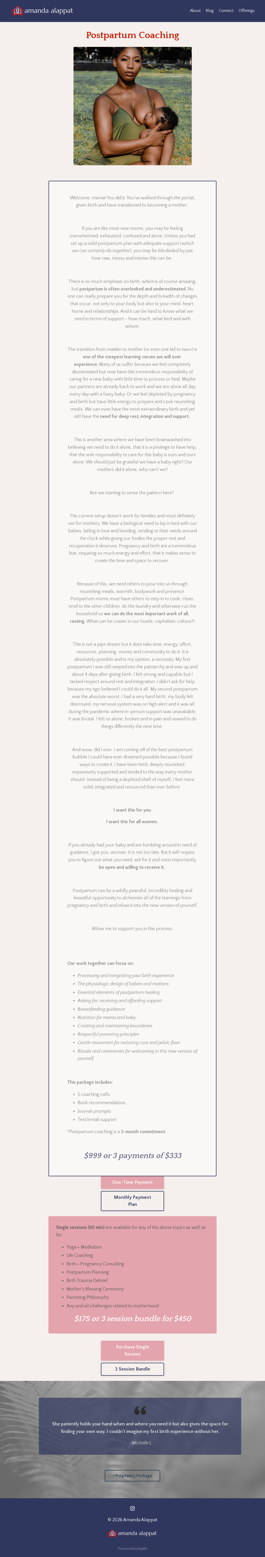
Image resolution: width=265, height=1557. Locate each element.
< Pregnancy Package (132, 1475)
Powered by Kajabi (132, 1549)
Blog (210, 10)
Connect (226, 10)
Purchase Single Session (132, 1351)
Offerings (247, 10)
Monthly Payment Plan (132, 1201)
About (195, 10)
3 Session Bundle (132, 1369)
